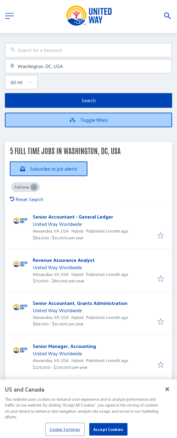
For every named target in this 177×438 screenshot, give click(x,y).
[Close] (167, 393)
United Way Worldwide (57, 223)
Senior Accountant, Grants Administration (80, 303)
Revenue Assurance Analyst (63, 259)
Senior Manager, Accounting (64, 346)
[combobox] (88, 50)
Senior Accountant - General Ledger (73, 216)
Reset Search (26, 199)
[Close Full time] (34, 187)
